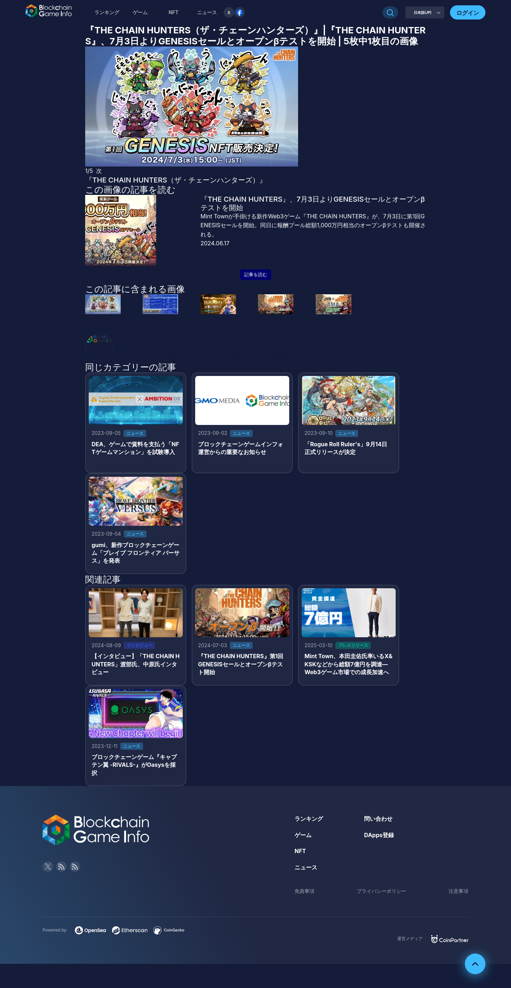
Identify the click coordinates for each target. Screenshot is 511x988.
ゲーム (140, 12)
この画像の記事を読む (130, 189)
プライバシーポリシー (381, 891)
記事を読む (255, 274)
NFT (173, 12)
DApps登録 (379, 835)
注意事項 (458, 891)
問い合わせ (378, 818)
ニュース (306, 867)
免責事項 (304, 891)
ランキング (106, 12)
